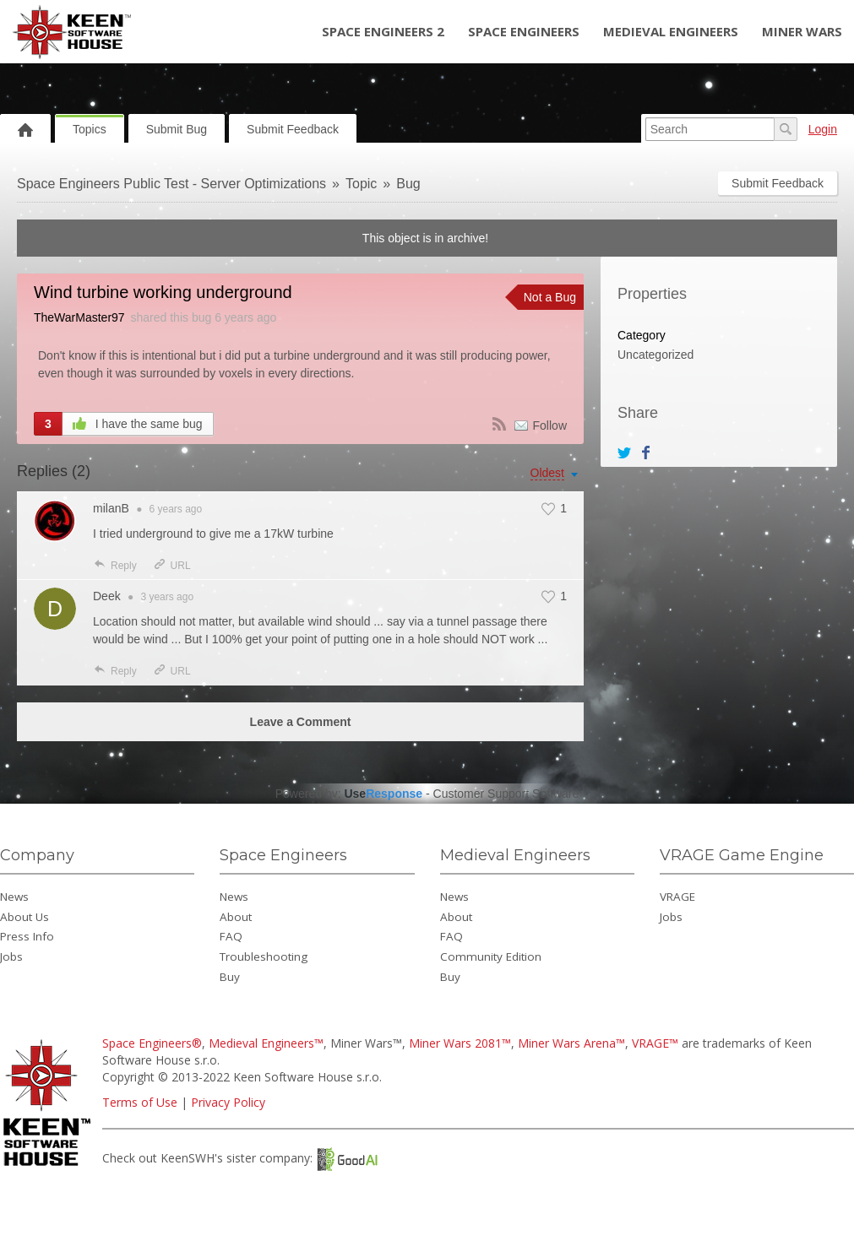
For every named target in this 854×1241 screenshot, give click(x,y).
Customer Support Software (506, 793)
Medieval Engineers (670, 31)
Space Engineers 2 (383, 31)
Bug (408, 183)
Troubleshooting (263, 956)
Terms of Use (139, 1102)
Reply (115, 566)
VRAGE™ (655, 1043)
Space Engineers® (152, 1043)
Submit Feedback (293, 129)
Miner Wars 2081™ (460, 1043)
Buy (230, 976)
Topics (89, 129)
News (14, 896)
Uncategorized (655, 354)
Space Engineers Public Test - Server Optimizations (171, 183)
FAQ (231, 936)
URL (172, 566)
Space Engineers (523, 31)
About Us (24, 916)
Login (822, 129)
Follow (550, 425)
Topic (361, 183)
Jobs (11, 956)
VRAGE (677, 896)
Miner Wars (802, 31)
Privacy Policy (228, 1102)
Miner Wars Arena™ (571, 1043)
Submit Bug (176, 129)
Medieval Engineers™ (266, 1043)
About (236, 916)
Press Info (27, 936)
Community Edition (490, 956)
